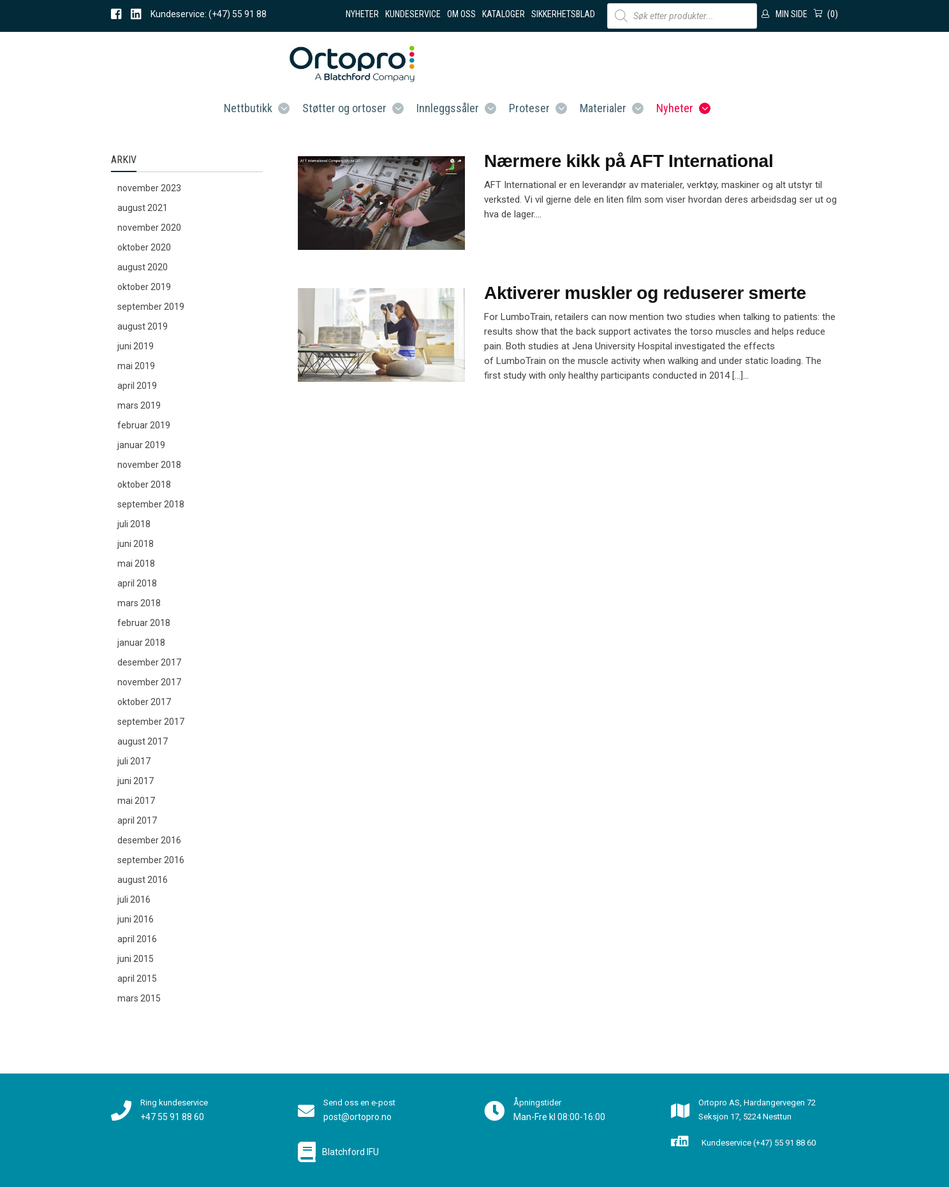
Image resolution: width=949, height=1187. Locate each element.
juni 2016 (135, 919)
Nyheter (362, 14)
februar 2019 (143, 425)
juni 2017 (135, 781)
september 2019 (150, 307)
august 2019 (142, 326)
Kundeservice (413, 14)
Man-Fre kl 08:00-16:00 (559, 1117)
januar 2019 (141, 445)
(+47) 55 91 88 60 (784, 1142)
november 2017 (149, 682)
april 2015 (137, 978)
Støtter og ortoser (344, 108)
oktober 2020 (144, 247)
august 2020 (142, 267)
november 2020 (149, 227)
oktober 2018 (144, 484)
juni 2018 (135, 544)
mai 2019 (136, 366)
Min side (791, 14)
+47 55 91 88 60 (172, 1117)
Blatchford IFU (350, 1152)
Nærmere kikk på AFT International (628, 161)
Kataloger (503, 14)
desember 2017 (149, 662)
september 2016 (150, 860)
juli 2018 (134, 524)
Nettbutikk (248, 108)
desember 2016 (149, 840)
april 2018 (137, 583)
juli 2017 (134, 761)
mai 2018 (136, 563)
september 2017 (150, 722)
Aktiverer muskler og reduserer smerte (645, 293)
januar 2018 (141, 642)
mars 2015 (139, 998)
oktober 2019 (144, 287)
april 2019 (137, 386)
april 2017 (137, 820)
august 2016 (142, 880)
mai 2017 (136, 801)
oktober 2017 (144, 702)
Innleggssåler (447, 108)
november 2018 (149, 465)
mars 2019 (139, 405)
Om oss (461, 14)
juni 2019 (135, 346)
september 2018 (150, 504)
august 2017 (142, 741)
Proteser (529, 108)
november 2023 (149, 188)
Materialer (603, 108)
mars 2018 (139, 603)
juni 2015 (135, 959)
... (538, 214)
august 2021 (142, 208)
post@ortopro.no (357, 1117)
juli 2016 (134, 899)
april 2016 (137, 939)
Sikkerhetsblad (563, 14)
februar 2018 (143, 623)
